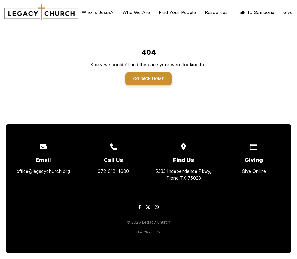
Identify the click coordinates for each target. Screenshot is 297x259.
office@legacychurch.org (43, 171)
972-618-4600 (113, 171)
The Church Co (148, 232)
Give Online (254, 171)
